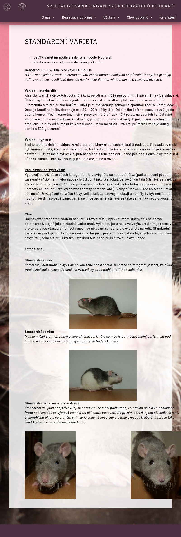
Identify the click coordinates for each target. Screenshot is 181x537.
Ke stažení (168, 17)
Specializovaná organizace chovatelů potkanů (111, 6)
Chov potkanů (140, 17)
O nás (48, 17)
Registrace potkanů (79, 17)
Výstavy (111, 17)
